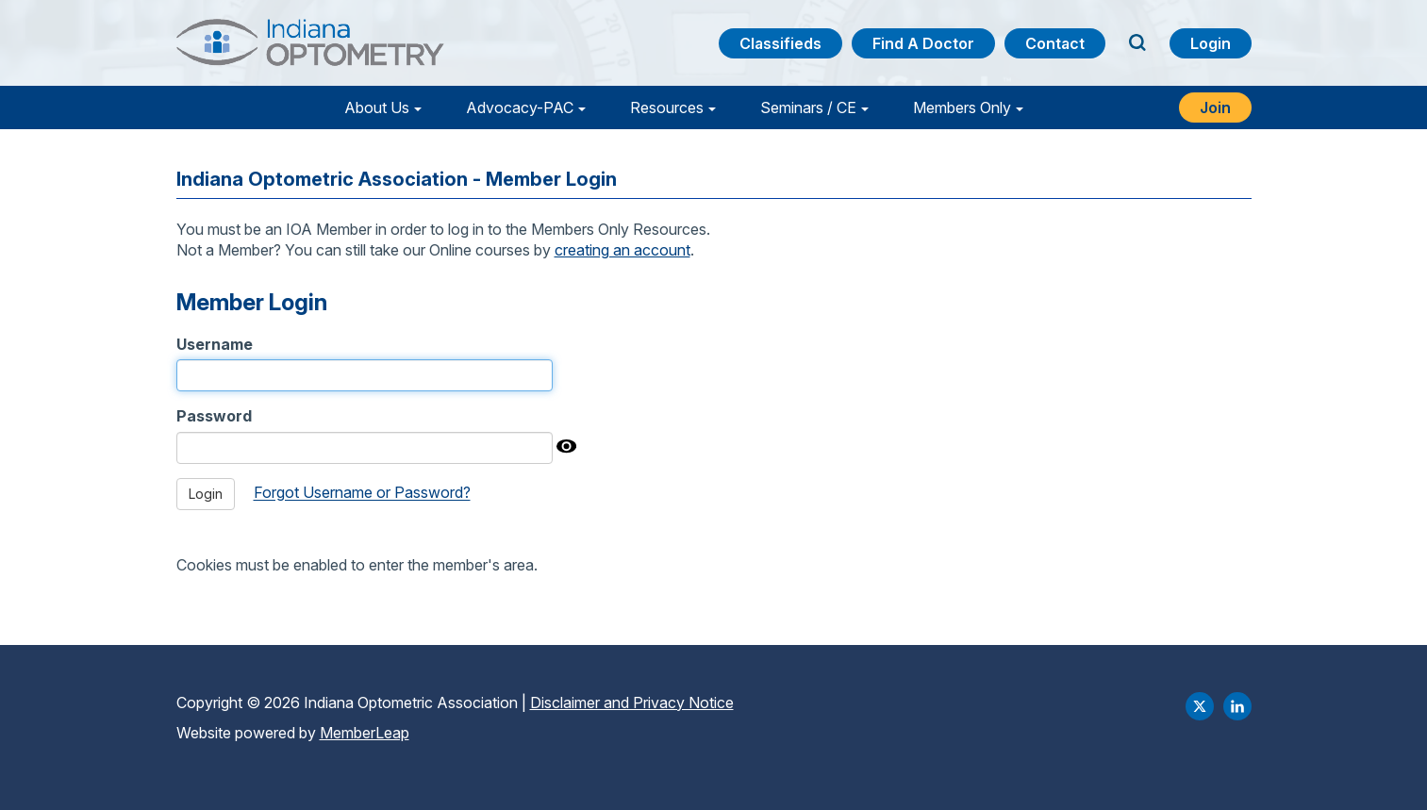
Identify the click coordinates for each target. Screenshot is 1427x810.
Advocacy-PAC (519, 107)
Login (1210, 43)
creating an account (622, 249)
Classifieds (780, 43)
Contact (1055, 43)
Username (214, 344)
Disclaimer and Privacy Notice (632, 702)
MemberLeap (364, 732)
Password (214, 415)
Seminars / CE (808, 107)
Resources (667, 107)
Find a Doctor (923, 43)
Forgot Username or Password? (362, 493)
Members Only (962, 107)
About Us (376, 107)
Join (1215, 107)
